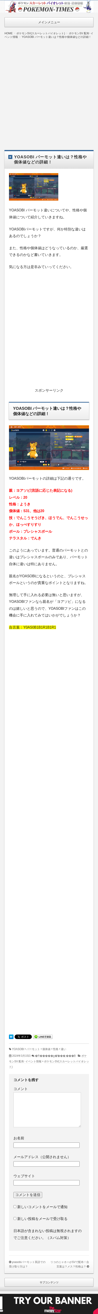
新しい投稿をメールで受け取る (42, 1219)
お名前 (18, 1138)
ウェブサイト (24, 1176)
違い (63, 1049)
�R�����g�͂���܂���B (55, 1055)
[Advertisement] (49, 91)
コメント (20, 1089)
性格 (55, 1049)
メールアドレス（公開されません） (42, 1157)
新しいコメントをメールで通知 (42, 1207)
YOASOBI (18, 1049)
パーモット (33, 1049)
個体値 (46, 1049)
